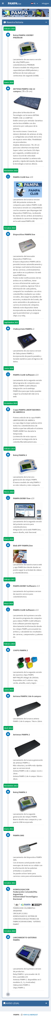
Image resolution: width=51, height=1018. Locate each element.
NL (34, 3)
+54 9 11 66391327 (30, 1014)
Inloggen (45, 3)
